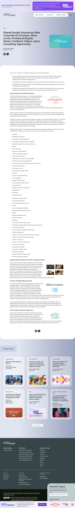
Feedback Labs (26, 86)
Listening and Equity (7, 450)
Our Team (5, 479)
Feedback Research (23, 477)
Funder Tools (22, 448)
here (11, 114)
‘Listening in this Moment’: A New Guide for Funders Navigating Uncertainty (13, 396)
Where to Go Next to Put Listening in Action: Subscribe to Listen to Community (59, 364)
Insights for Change (45, 448)
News (4, 28)
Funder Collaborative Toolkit (25, 460)
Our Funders (6, 477)
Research (65, 391)
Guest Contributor (44, 456)
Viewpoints (42, 450)
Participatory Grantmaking (24, 484)
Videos (41, 462)
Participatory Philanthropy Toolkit (26, 454)
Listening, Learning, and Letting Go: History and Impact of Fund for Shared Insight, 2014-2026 (37, 364)
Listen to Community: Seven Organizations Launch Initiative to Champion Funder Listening (37, 397)
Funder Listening (7, 448)
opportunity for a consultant (37, 88)
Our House (40, 295)
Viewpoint (8, 359)
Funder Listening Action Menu (25, 452)
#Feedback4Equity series (40, 84)
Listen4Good (45, 76)
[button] (4, 54)
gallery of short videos (34, 262)
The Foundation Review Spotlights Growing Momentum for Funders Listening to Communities (60, 398)
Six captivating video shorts (19, 82)
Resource (54, 359)
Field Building (22, 475)
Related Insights (8, 349)
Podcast (42, 464)
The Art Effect (31, 295)
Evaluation (59, 391)
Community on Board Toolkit (25, 450)
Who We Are (6, 475)
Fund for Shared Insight (43, 73)
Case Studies (43, 452)
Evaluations (42, 458)
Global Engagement (23, 482)
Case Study (31, 359)
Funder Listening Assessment (25, 458)
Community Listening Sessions (25, 456)
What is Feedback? (44, 478)
